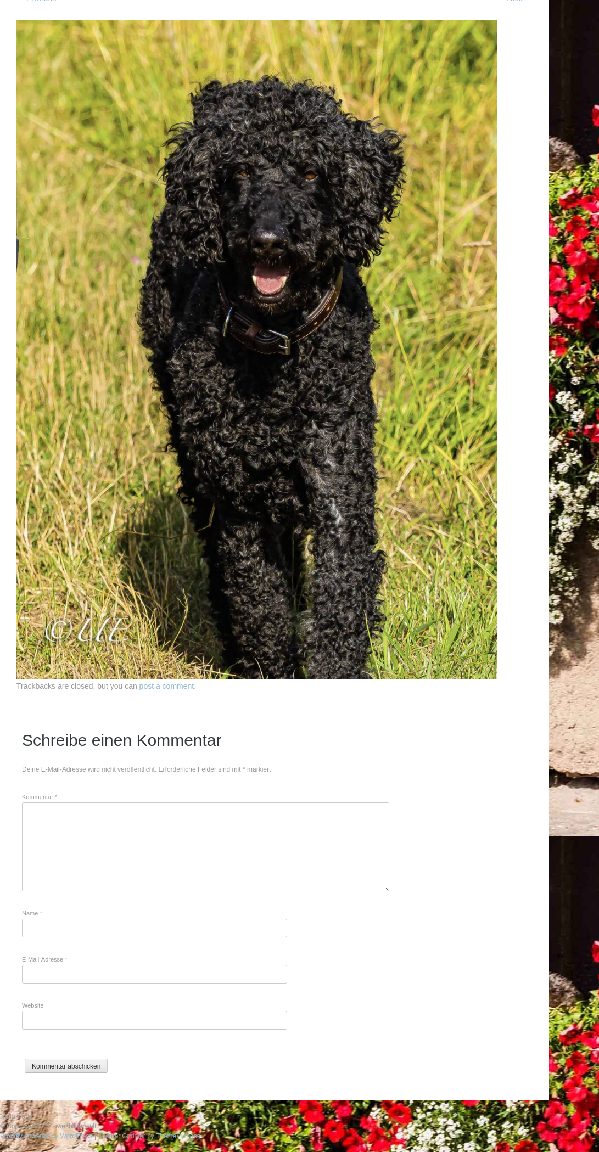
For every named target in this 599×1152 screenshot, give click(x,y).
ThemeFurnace (178, 1136)
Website (33, 1005)
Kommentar (39, 797)
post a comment (166, 686)
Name (32, 913)
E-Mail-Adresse (45, 959)
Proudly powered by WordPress (46, 1136)
